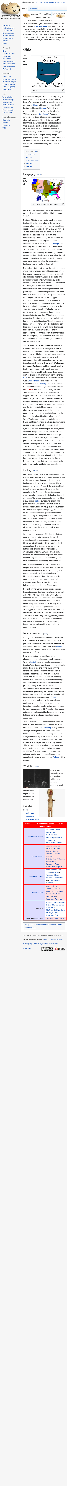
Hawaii (48, 891)
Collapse (61, 823)
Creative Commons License (52, 939)
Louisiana (49, 854)
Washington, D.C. (52, 915)
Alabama (49, 846)
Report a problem (8, 84)
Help (4, 51)
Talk (36, 2)
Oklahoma (61, 859)
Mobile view (27, 948)
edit (39, 174)
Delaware (49, 848)
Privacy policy (27, 944)
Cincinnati (29, 390)
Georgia (48, 851)
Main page (6, 25)
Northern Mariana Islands (55, 905)
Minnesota (49, 875)
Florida (56, 848)
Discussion (33, 8)
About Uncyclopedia (41, 944)
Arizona (54, 886)
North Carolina (51, 859)
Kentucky (42, 384)
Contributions (43, 2)
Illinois (35, 105)
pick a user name (40, 26)
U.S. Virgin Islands (52, 913)
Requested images (9, 82)
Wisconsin (49, 883)
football (33, 662)
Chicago (55, 244)
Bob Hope (30, 813)
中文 (4, 128)
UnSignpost (6, 69)
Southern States (37, 856)
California (49, 889)
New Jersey (43, 114)
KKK (25, 378)
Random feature (8, 36)
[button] (60, 823)
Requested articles (9, 79)
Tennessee (49, 864)
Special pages (7, 102)
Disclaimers (53, 944)
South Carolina (51, 861)
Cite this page (7, 112)
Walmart (56, 757)
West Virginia (33, 381)
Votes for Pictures (8, 66)
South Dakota (55, 880)
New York (58, 837)
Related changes (8, 100)
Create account (54, 2)
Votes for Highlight (8, 61)
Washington (50, 899)
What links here (7, 97)
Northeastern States (35, 836)
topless (37, 501)
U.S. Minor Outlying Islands (55, 910)
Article (24, 8)
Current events (7, 31)
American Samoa (52, 902)
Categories (28, 925)
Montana (60, 891)
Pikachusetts (59, 918)
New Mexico (57, 894)
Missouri (57, 875)
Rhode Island (50, 843)
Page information (8, 110)
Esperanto (6, 120)
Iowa (59, 870)
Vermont (59, 843)
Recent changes (8, 33)
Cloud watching (45, 728)
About (4, 43)
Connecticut (50, 830)
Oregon (48, 896)
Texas (57, 864)
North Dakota (58, 878)
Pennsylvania (50, 840)
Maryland (57, 854)
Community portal (8, 54)
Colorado (57, 889)
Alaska (48, 886)
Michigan (55, 872)
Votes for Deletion (8, 64)
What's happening (8, 87)
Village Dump (7, 56)
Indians (59, 646)
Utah (54, 896)
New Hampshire (51, 835)
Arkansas (56, 846)
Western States (37, 893)
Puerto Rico (50, 907)
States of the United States (45, 925)
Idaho (54, 891)
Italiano (5, 123)
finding (55, 697)
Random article (7, 38)
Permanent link (7, 107)
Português (6, 125)
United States (45, 827)
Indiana (43, 108)
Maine (57, 830)
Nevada (48, 894)
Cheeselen (49, 918)
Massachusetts (51, 832)
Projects (5, 41)
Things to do (6, 77)
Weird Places (30, 928)
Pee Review (6, 59)
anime (37, 486)
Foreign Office (7, 89)
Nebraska (49, 878)
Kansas (48, 872)
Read (39, 14)
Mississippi (49, 856)
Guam (61, 902)
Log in (63, 2)
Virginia (48, 867)
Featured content (8, 28)
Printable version (8, 105)
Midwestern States (36, 876)
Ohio (47, 880)
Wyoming (58, 899)
